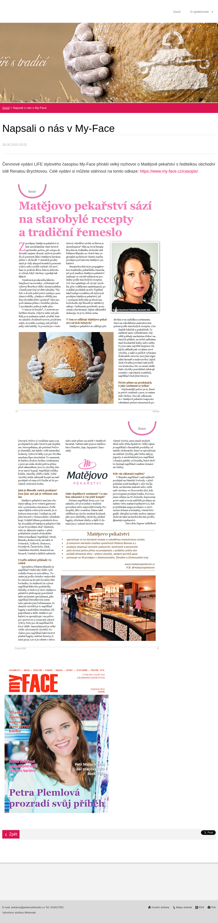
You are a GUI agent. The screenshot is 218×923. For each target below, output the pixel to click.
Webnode (30, 912)
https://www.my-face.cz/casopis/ (169, 171)
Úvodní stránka (160, 907)
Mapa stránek (184, 907)
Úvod (177, 11)
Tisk (213, 907)
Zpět (13, 834)
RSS (201, 907)
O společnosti (199, 11)
